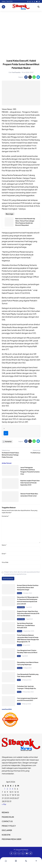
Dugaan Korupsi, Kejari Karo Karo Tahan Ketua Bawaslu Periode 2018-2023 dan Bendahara (28, 613)
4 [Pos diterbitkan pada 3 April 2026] (12, 789)
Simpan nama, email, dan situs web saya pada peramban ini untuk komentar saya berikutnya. (22, 573)
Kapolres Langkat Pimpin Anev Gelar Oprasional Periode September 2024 (30, 483)
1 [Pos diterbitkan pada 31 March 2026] (4, 789)
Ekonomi (19, 668)
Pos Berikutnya (35, 453)
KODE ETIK (6, 835)
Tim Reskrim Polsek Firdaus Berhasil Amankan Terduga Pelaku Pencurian (10, 455)
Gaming (19, 631)
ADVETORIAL (20, 607)
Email (4, 553)
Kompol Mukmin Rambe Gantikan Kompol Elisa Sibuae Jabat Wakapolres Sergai (27, 587)
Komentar (5, 516)
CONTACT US (7, 821)
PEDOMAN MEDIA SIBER (11, 839)
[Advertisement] (21, 33)
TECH (18, 656)
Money (19, 692)
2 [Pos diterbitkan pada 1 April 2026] (7, 789)
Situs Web (5, 562)
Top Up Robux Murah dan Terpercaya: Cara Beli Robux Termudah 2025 (26, 625)
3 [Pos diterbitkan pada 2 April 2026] (10, 789)
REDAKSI (5, 812)
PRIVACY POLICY (9, 826)
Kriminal (19, 593)
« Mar (4, 804)
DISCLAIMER (7, 830)
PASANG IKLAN (8, 817)
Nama (4, 545)
